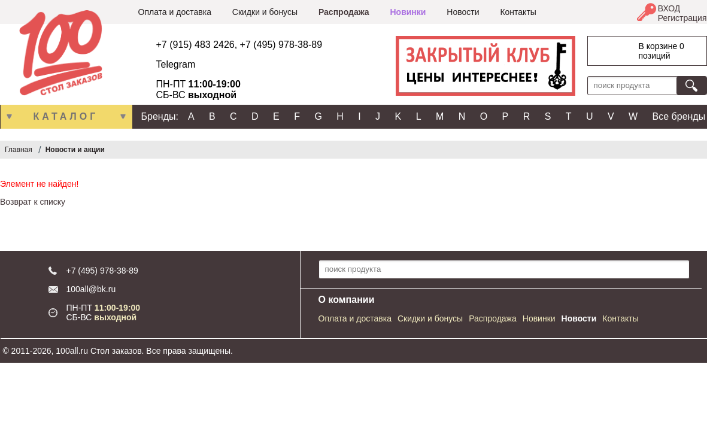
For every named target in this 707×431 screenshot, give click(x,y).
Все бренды (679, 116)
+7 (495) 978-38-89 (281, 45)
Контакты (518, 12)
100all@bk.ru (91, 289)
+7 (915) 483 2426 (195, 45)
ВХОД (669, 8)
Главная (18, 149)
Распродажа (343, 12)
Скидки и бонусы (265, 12)
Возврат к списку (32, 202)
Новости (463, 12)
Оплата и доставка (174, 12)
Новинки (408, 12)
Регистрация (682, 18)
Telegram (176, 64)
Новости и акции (75, 149)
